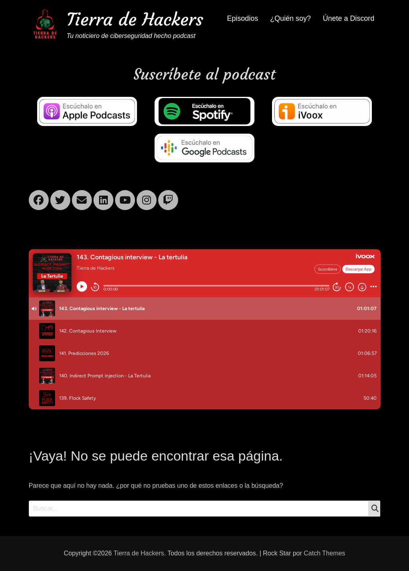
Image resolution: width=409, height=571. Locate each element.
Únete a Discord (348, 18)
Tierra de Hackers (135, 19)
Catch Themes (324, 553)
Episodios (242, 18)
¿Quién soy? (290, 18)
